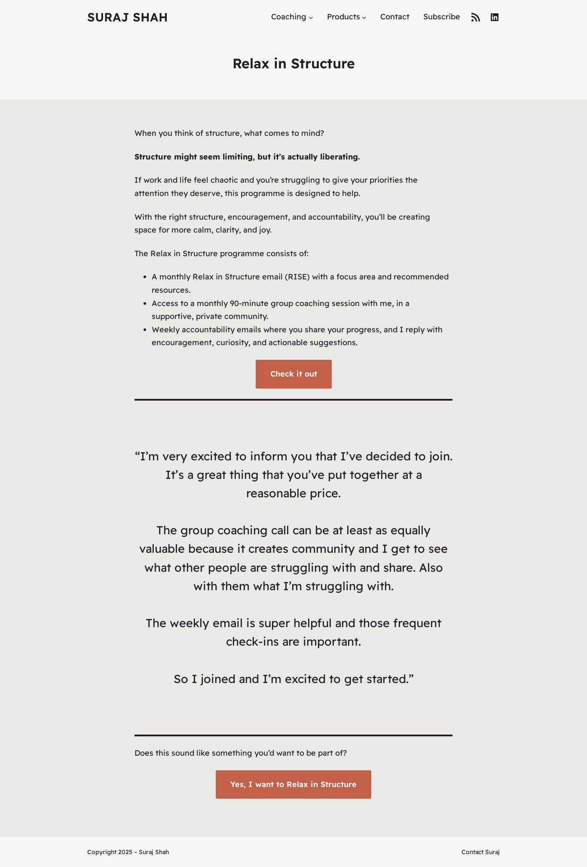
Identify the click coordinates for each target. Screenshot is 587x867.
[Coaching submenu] (311, 17)
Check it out (293, 374)
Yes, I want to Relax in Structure (293, 784)
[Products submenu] (364, 17)
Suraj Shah (127, 17)
